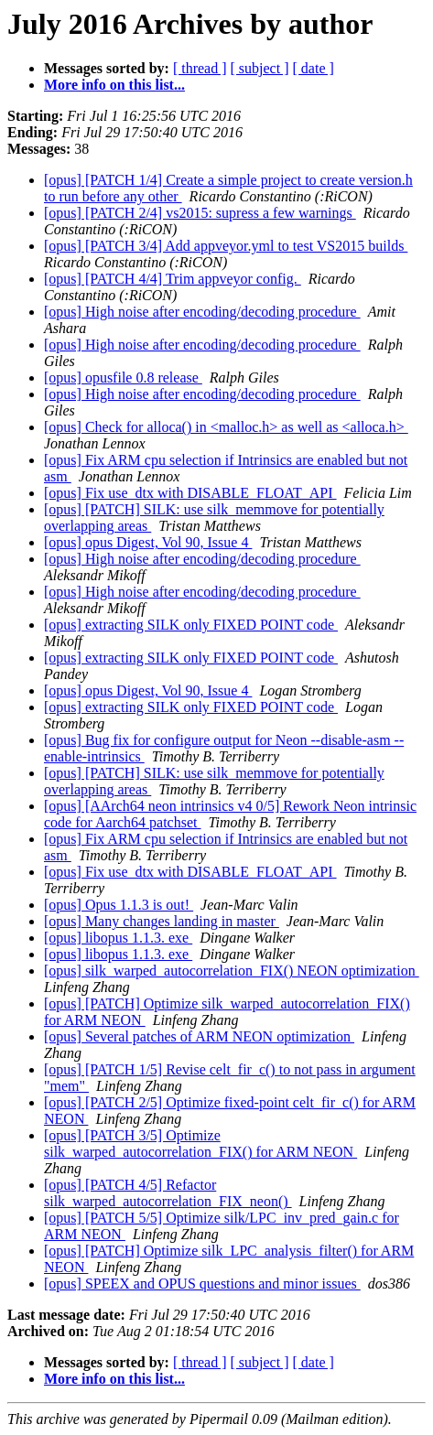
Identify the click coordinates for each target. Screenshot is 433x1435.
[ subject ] (260, 68)
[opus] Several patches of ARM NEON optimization (199, 1036)
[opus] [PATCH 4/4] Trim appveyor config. (172, 278)
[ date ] (313, 68)
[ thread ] (200, 68)
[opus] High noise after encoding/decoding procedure (202, 311)
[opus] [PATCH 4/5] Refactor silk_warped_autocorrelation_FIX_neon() (168, 1193)
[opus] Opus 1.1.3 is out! (118, 904)
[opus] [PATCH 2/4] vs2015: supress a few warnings (200, 213)
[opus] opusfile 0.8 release (123, 377)
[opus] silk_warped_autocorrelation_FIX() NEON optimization (231, 970)
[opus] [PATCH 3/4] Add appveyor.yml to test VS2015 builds (225, 246)
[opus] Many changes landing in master (161, 921)
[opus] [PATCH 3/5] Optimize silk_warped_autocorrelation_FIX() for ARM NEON (200, 1144)
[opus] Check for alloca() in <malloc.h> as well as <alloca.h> (226, 427)
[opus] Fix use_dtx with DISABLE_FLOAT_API (190, 493)
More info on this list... (114, 84)
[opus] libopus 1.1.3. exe (118, 937)
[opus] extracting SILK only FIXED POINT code (191, 624)
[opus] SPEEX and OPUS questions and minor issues (202, 1283)
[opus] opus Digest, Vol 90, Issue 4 (148, 542)
